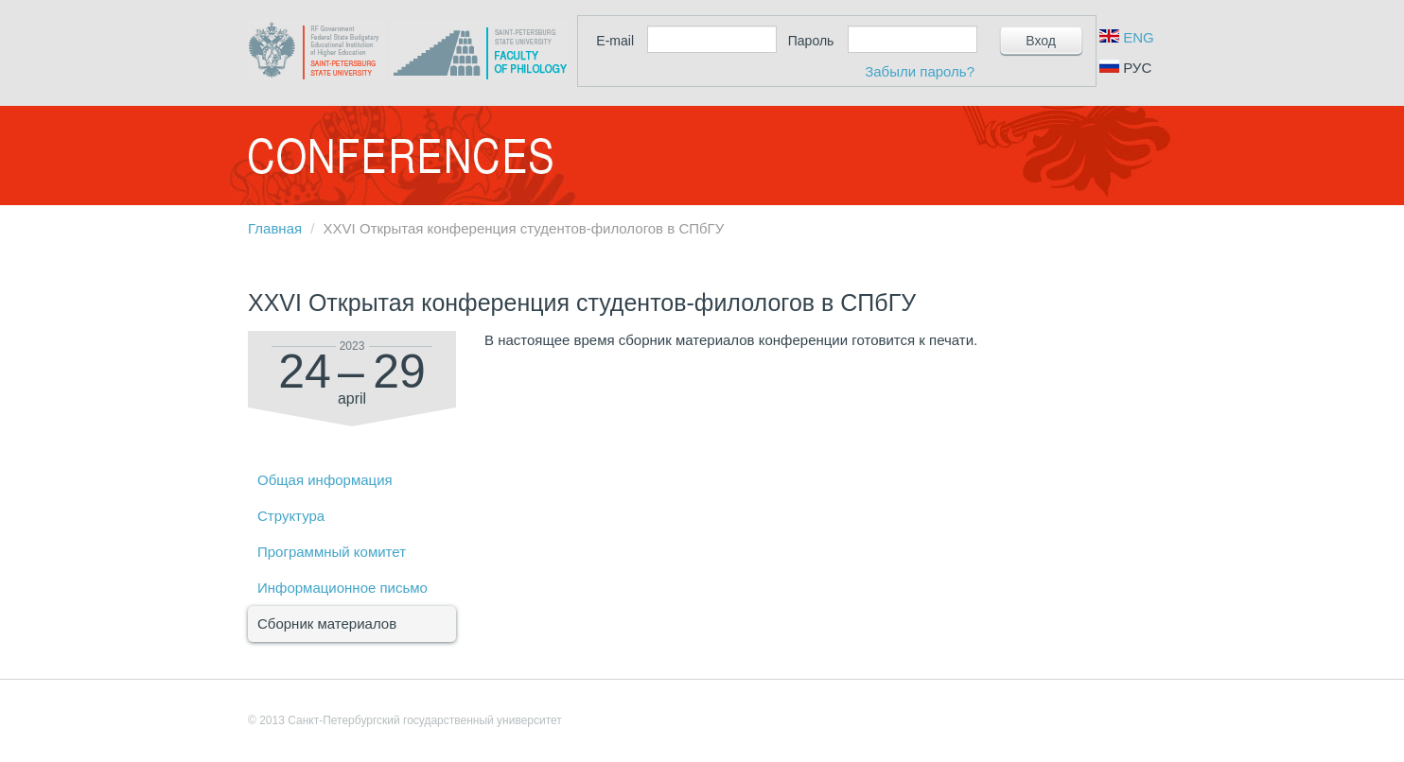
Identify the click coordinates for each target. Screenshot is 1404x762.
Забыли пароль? (919, 71)
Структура (291, 516)
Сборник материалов (326, 623)
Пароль (811, 40)
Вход (1041, 40)
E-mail (615, 40)
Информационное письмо (342, 588)
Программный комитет (331, 552)
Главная (275, 228)
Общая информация (325, 480)
